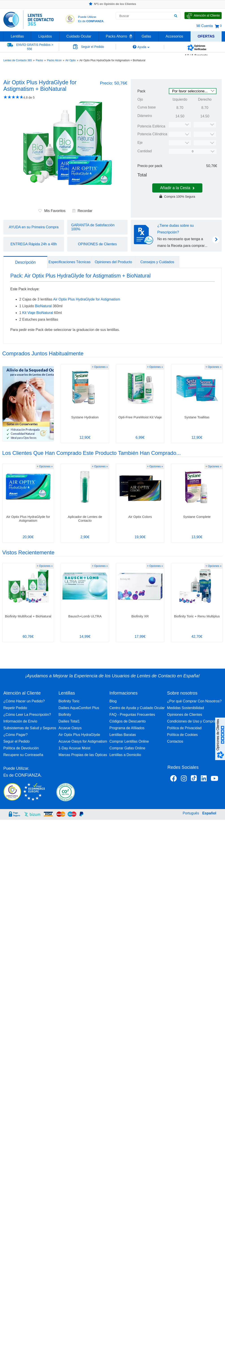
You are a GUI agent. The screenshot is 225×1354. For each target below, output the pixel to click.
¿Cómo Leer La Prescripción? (27, 714)
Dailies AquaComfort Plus (78, 708)
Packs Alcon (54, 60)
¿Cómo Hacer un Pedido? (24, 701)
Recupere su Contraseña (23, 755)
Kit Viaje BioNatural (37, 313)
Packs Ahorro (116, 36)
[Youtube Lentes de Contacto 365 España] (214, 779)
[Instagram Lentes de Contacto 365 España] (184, 779)
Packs (39, 60)
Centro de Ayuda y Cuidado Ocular (137, 708)
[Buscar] (175, 16)
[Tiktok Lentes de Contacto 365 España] (194, 779)
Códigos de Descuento (127, 721)
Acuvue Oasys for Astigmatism (82, 741)
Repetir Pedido (15, 708)
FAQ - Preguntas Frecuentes (132, 714)
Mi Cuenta (204, 26)
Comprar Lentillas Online (129, 741)
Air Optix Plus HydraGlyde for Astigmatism (86, 299)
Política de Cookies (182, 735)
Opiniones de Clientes (184, 714)
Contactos (175, 741)
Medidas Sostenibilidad (185, 708)
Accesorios (174, 36)
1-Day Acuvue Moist (74, 748)
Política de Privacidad (184, 728)
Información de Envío (20, 721)
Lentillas (17, 36)
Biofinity (64, 714)
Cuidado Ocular (78, 36)
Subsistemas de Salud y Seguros (29, 728)
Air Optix (70, 60)
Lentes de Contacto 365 (17, 60)
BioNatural (43, 306)
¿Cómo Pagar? (15, 735)
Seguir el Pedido (16, 741)
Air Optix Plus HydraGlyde (79, 735)
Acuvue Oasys (69, 728)
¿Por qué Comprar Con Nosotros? (194, 701)
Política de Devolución (21, 748)
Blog (113, 701)
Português (191, 813)
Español (209, 813)
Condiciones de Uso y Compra (191, 721)
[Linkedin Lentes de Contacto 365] (204, 779)
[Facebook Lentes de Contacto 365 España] (173, 779)
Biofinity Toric (68, 701)
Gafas (146, 36)
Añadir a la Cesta (177, 188)
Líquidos (45, 36)
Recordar (82, 211)
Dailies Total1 (69, 721)
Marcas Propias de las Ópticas (82, 755)
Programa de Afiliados (127, 728)
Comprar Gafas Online (127, 748)
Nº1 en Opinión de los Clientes (112, 4)
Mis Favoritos (51, 211)
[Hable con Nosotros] (203, 15)
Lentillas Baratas (122, 735)
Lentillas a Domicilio (125, 755)
